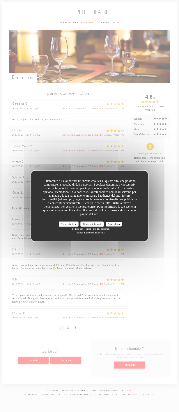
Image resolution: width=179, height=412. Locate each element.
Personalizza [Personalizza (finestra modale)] (114, 224)
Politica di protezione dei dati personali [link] (91, 228)
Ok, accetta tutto (69, 224)
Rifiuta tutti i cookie (92, 224)
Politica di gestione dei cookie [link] (90, 232)
